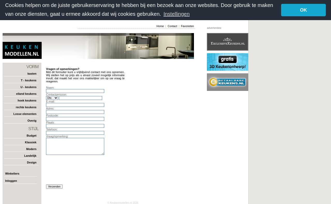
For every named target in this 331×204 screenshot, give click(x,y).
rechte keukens (26, 106)
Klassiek (30, 142)
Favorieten (187, 25)
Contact (172, 25)
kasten (31, 73)
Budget (31, 135)
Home (160, 25)
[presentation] (85, 171)
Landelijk (30, 155)
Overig (31, 120)
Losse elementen (24, 113)
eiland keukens (26, 93)
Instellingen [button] (176, 14)
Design (31, 162)
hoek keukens (27, 100)
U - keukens (28, 86)
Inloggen (11, 180)
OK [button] (303, 10)
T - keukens (28, 80)
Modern (31, 148)
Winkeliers (12, 173)
